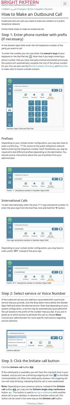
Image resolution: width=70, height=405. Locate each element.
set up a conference (43, 392)
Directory (49, 66)
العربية (13, 9)
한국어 (31, 9)
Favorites (63, 66)
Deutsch (49, 9)
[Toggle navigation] (64, 3)
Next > (41, 403)
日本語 (6, 9)
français (22, 9)
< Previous (31, 403)
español (39, 9)
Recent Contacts (36, 66)
